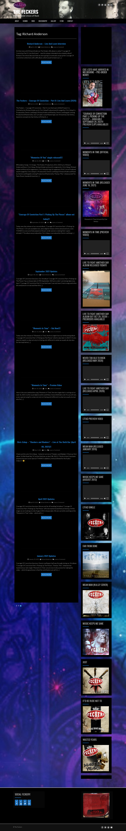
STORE (62, 21)
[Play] (85, 143)
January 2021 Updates (46, 567)
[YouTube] (21, 802)
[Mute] (105, 143)
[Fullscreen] (107, 143)
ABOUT (17, 21)
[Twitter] (25, 802)
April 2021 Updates (46, 511)
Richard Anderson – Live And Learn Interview (46, 56)
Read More (46, 75)
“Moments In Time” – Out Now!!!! (46, 340)
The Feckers (27, 11)
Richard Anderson (44, 59)
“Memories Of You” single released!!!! (46, 167)
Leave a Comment (57, 59)
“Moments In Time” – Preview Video (46, 397)
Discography (43, 21)
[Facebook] (16, 802)
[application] (96, 137)
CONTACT (70, 21)
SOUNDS (25, 21)
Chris (45, 171)
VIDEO (33, 21)
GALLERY (53, 21)
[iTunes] (29, 802)
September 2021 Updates (46, 283)
